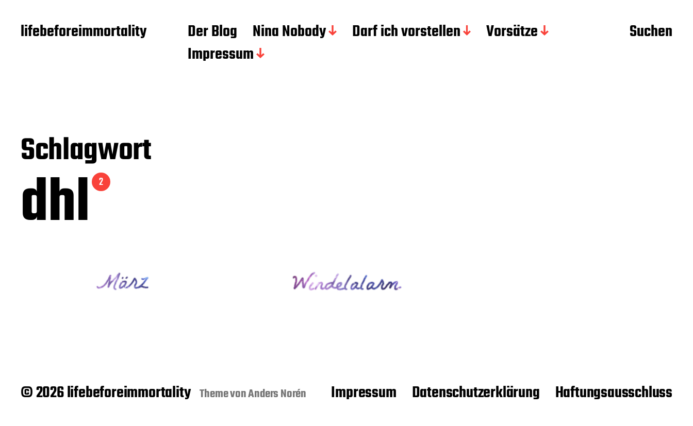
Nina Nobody (289, 32)
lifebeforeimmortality (83, 32)
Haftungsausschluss (613, 393)
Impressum (221, 55)
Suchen (651, 32)
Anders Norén (277, 394)
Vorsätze (512, 32)
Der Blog (212, 32)
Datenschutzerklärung (476, 393)
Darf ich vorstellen (406, 32)
